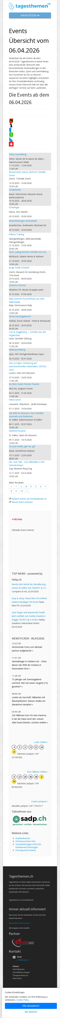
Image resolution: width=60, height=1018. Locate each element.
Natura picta (15, 399)
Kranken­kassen (22, 838)
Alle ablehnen (31, 1012)
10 (21, 491)
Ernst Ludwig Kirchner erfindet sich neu (27, 252)
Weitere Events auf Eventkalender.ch (29, 498)
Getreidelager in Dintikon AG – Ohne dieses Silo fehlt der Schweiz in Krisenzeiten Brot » (29, 665)
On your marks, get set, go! (22, 446)
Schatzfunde (15, 189)
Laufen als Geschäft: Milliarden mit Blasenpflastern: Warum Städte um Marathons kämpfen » (28, 701)
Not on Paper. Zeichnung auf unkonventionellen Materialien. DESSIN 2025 (27, 366)
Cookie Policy (22, 1000)
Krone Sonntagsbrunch (20, 316)
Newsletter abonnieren (19, 923)
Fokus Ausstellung (17, 154)
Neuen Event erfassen (22, 502)
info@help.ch (23, 960)
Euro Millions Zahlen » (37, 771)
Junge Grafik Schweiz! (19, 267)
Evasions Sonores (17, 285)
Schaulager (14, 207)
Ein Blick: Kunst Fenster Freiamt (24, 384)
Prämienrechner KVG (25, 841)
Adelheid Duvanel (17, 430)
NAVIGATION (30, 15)
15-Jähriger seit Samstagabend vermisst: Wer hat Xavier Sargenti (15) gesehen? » (30, 683)
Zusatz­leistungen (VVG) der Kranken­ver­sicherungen (28, 846)
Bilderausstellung (17, 349)
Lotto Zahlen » (41, 742)
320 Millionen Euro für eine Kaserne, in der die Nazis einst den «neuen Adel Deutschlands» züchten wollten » (30, 719)
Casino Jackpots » (39, 801)
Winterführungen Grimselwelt (23, 220)
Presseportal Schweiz (25, 850)
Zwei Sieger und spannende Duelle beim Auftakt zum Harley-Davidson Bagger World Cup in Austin (28, 616)
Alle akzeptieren (30, 1006)
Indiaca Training (16, 234)
